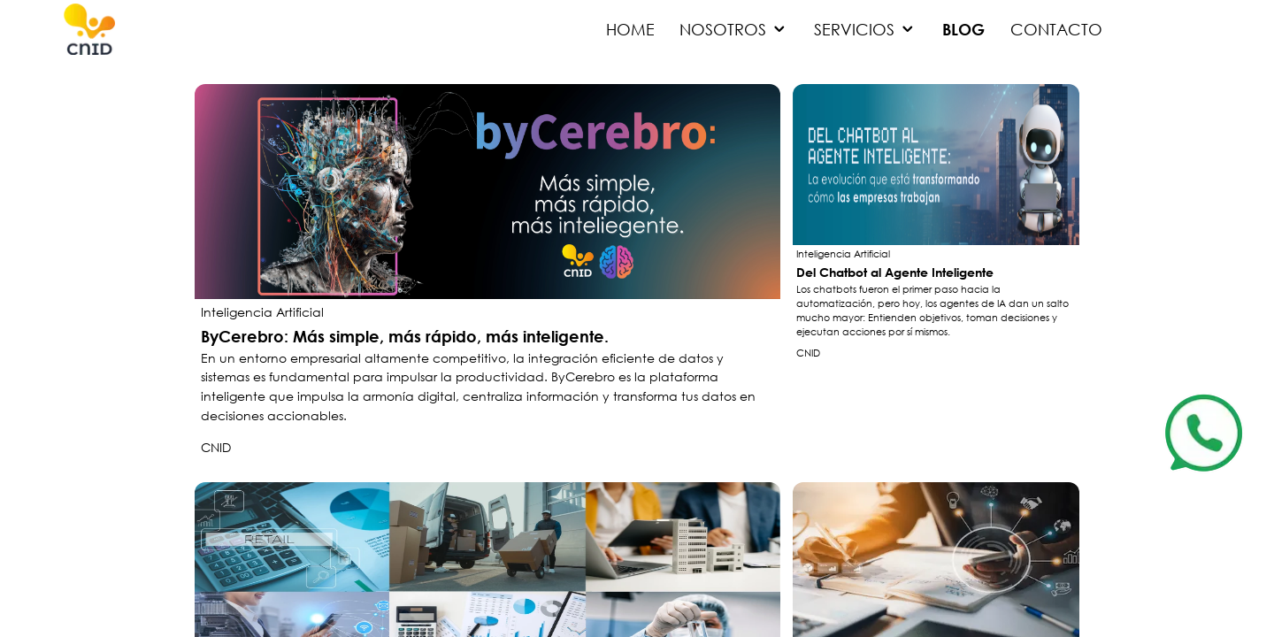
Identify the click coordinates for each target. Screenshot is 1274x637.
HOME (630, 29)
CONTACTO (1056, 29)
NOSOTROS (734, 29)
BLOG (963, 29)
